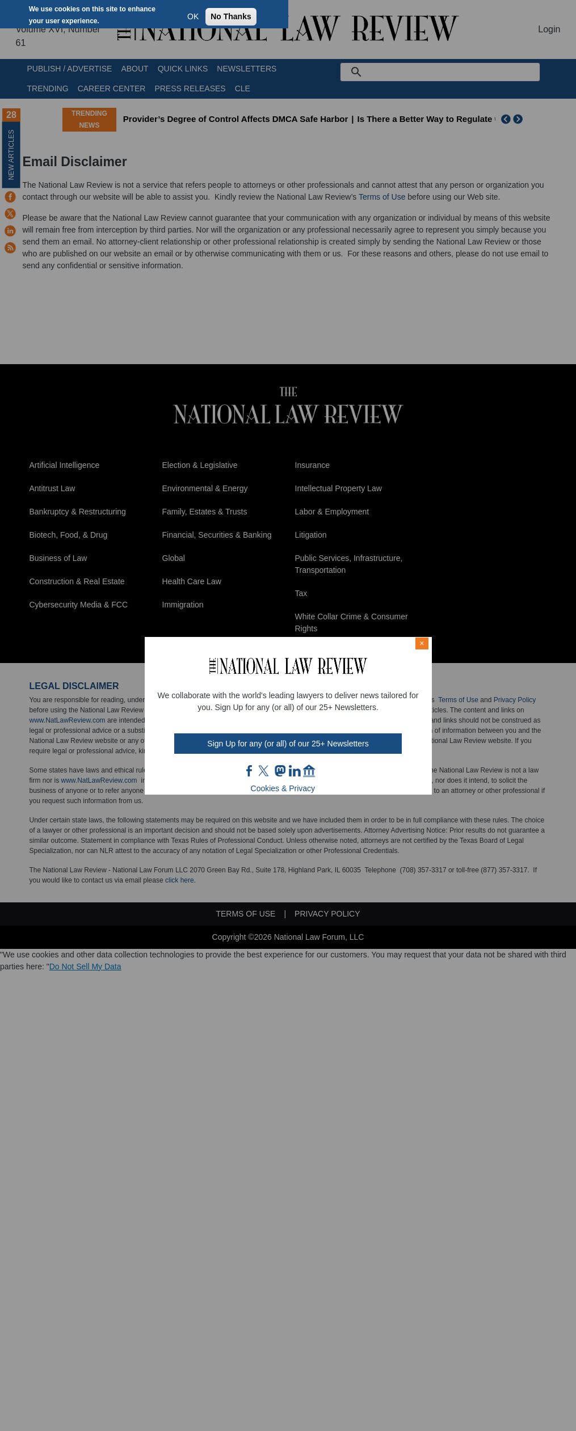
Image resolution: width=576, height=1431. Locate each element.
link (294, 771)
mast (280, 771)
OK (193, 16)
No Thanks (231, 16)
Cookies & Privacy (283, 788)
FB (249, 771)
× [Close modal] (421, 643)
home (309, 771)
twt (265, 771)
